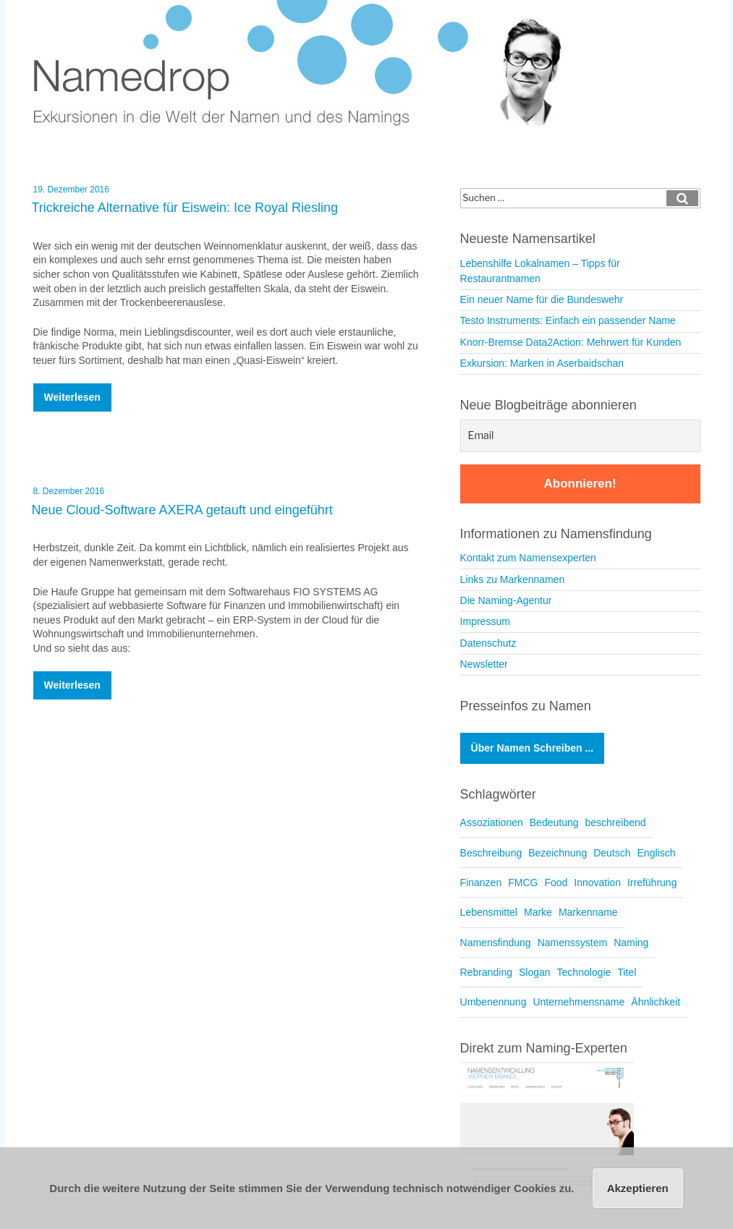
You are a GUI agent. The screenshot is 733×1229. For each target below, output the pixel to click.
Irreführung (652, 882)
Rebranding (486, 972)
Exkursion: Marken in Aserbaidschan (542, 363)
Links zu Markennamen (512, 579)
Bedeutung (554, 822)
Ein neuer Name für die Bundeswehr (542, 299)
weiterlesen (72, 401)
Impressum (485, 621)
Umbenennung (493, 1002)
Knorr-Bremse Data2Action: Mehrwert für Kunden (571, 342)
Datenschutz (488, 643)
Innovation (597, 882)
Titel (626, 972)
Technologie (584, 972)
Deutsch (611, 853)
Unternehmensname (578, 1002)
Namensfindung (495, 942)
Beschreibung (491, 853)
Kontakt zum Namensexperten (528, 558)
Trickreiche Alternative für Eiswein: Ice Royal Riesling (185, 207)
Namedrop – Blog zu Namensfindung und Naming (308, 65)
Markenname (588, 912)
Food (555, 882)
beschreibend (615, 822)
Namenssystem (572, 942)
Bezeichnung (557, 853)
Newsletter (484, 664)
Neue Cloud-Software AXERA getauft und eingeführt (182, 510)
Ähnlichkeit (655, 1002)
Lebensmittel (488, 912)
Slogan (535, 972)
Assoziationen (491, 822)
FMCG (523, 882)
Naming (631, 942)
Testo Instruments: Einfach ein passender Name (568, 320)
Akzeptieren (638, 1188)
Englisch (656, 853)
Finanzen (481, 882)
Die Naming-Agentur (506, 600)
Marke (538, 912)
